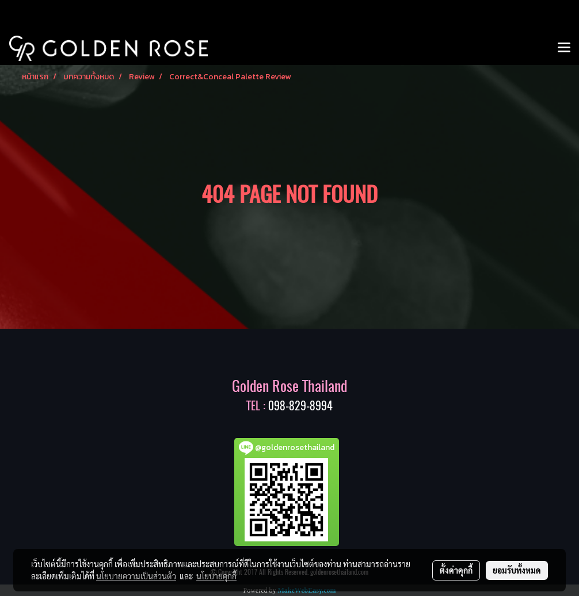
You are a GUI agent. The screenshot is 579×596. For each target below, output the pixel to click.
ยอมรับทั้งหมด (517, 570)
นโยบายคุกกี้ (216, 576)
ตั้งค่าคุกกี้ (456, 570)
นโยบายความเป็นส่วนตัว (136, 576)
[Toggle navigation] (564, 48)
